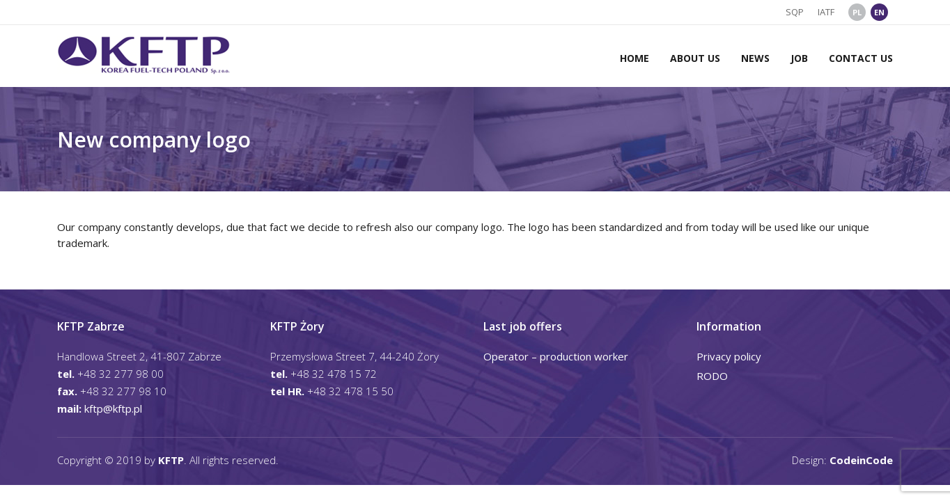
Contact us (861, 58)
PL (857, 12)
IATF (826, 12)
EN (879, 12)
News (755, 58)
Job (799, 58)
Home (634, 58)
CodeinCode (861, 460)
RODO (712, 376)
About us (695, 58)
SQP (795, 12)
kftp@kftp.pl (113, 408)
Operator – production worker (555, 356)
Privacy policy (728, 356)
